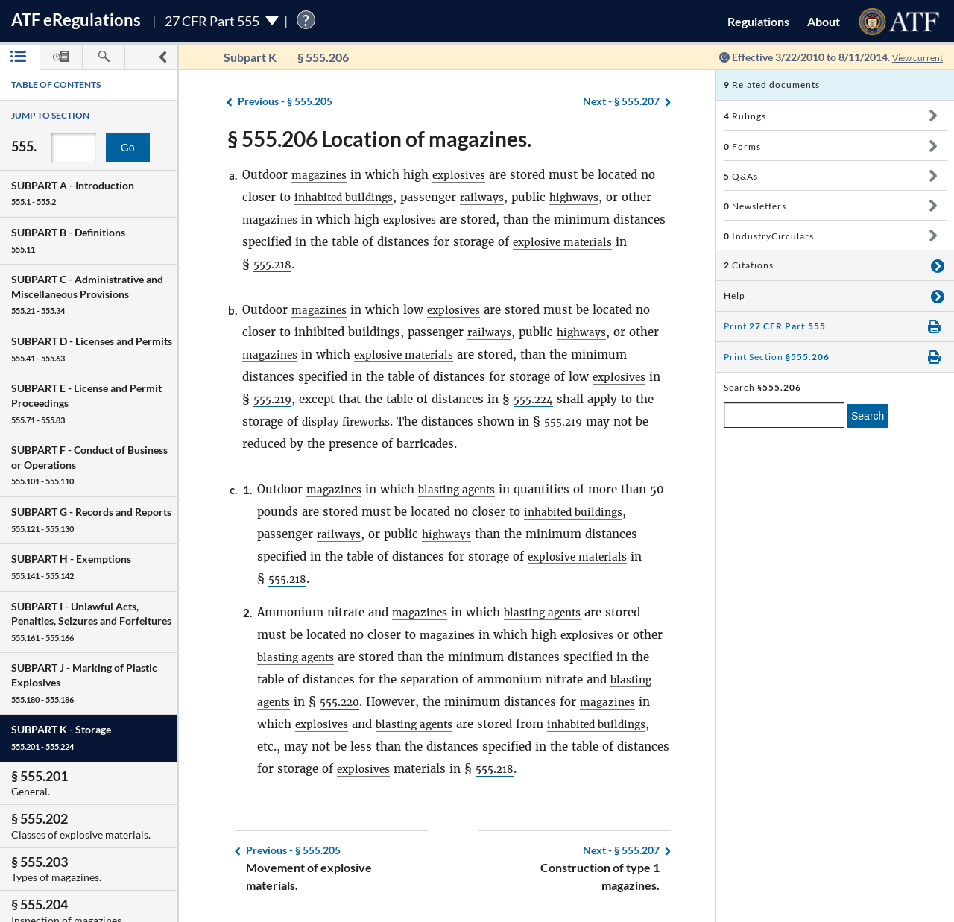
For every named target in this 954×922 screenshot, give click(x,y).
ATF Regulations (76, 20)
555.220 (394, 702)
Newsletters (755, 206)
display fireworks (350, 421)
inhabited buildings (348, 197)
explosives (465, 175)
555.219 (274, 399)
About (823, 21)
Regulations (758, 21)
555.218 (345, 264)
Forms (742, 146)
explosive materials (412, 354)
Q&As (741, 176)
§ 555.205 (285, 101)
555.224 (540, 399)
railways (493, 197)
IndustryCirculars (769, 235)
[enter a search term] (784, 415)
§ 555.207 (621, 101)
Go (128, 148)
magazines (320, 175)
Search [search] (867, 416)
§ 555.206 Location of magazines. (379, 138)
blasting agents (464, 489)
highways (589, 197)
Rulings (745, 115)
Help (734, 295)
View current (912, 57)
